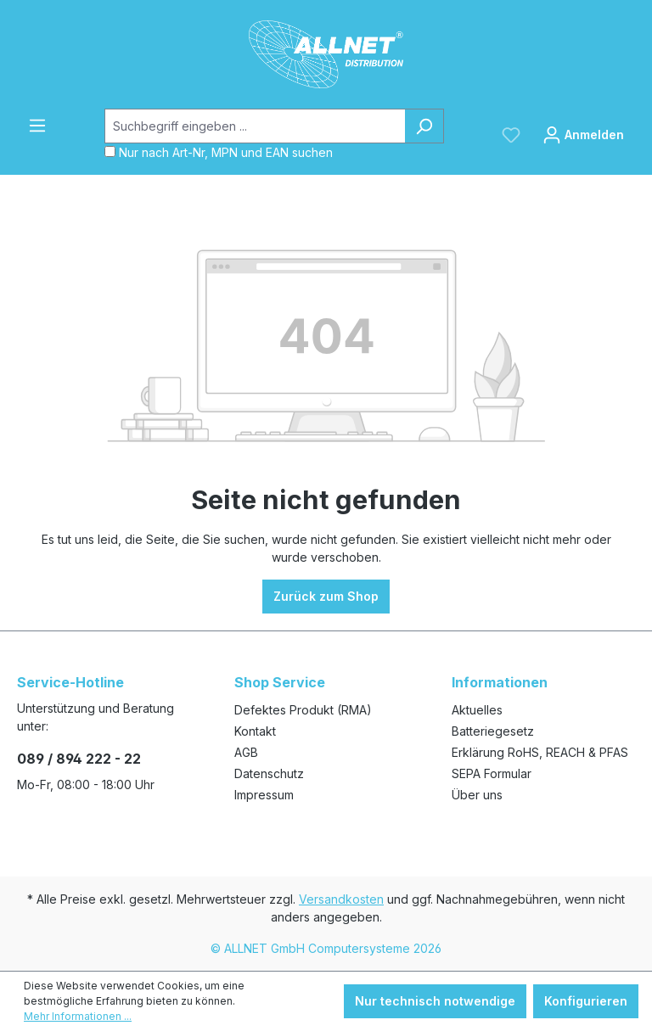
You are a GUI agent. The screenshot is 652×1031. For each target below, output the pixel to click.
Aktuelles (477, 710)
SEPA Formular (491, 773)
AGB (246, 752)
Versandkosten (341, 899)
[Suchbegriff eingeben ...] (254, 126)
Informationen (500, 682)
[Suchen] (424, 126)
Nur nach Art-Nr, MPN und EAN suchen (226, 152)
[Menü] (37, 126)
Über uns (477, 794)
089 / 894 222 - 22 (79, 758)
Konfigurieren (585, 1001)
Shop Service (279, 682)
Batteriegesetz (493, 731)
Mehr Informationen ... (78, 1016)
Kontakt (255, 731)
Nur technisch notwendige (435, 1001)
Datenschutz (269, 773)
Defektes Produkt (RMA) (303, 710)
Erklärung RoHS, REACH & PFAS (540, 752)
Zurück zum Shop (326, 596)
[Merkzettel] (511, 135)
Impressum (264, 794)
